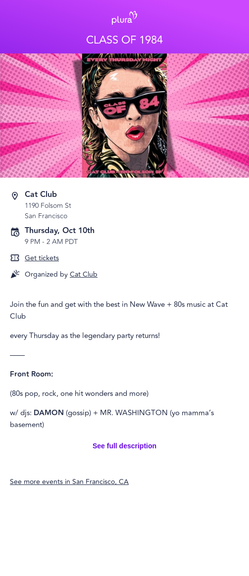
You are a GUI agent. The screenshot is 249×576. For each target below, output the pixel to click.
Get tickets (42, 258)
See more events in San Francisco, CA (69, 482)
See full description (124, 446)
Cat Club (84, 274)
